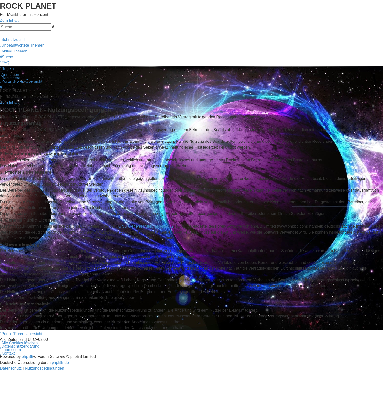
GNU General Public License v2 (146, 226)
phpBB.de (60, 362)
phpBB (27, 357)
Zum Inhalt (9, 20)
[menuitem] (22, 45)
